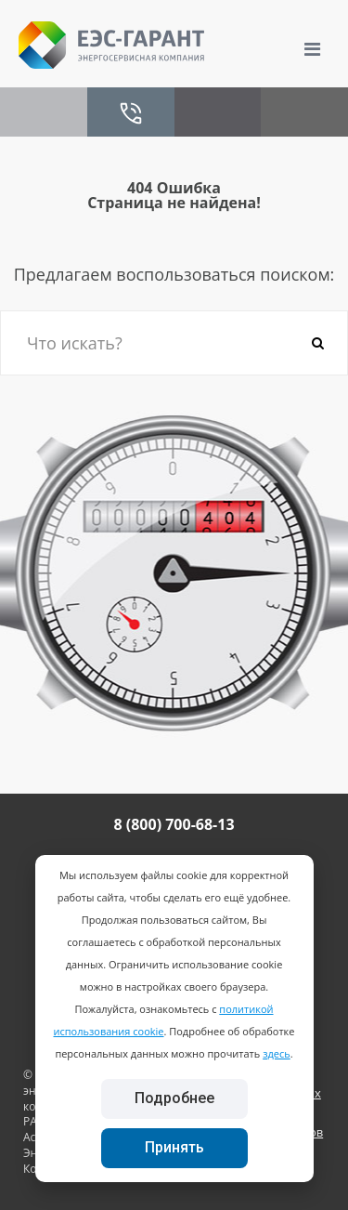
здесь (276, 1053)
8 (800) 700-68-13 (173, 824)
